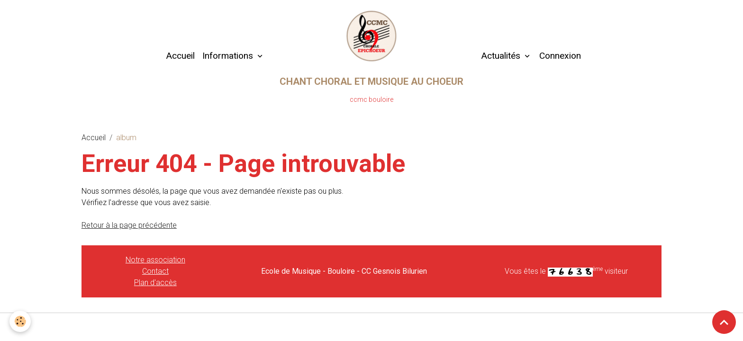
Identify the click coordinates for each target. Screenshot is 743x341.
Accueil (180, 55)
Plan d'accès (155, 282)
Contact (155, 271)
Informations (228, 55)
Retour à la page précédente (129, 225)
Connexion (560, 55)
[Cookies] (20, 321)
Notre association (155, 259)
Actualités (501, 55)
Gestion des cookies (371, 326)
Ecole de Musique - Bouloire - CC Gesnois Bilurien (344, 271)
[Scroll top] (724, 322)
